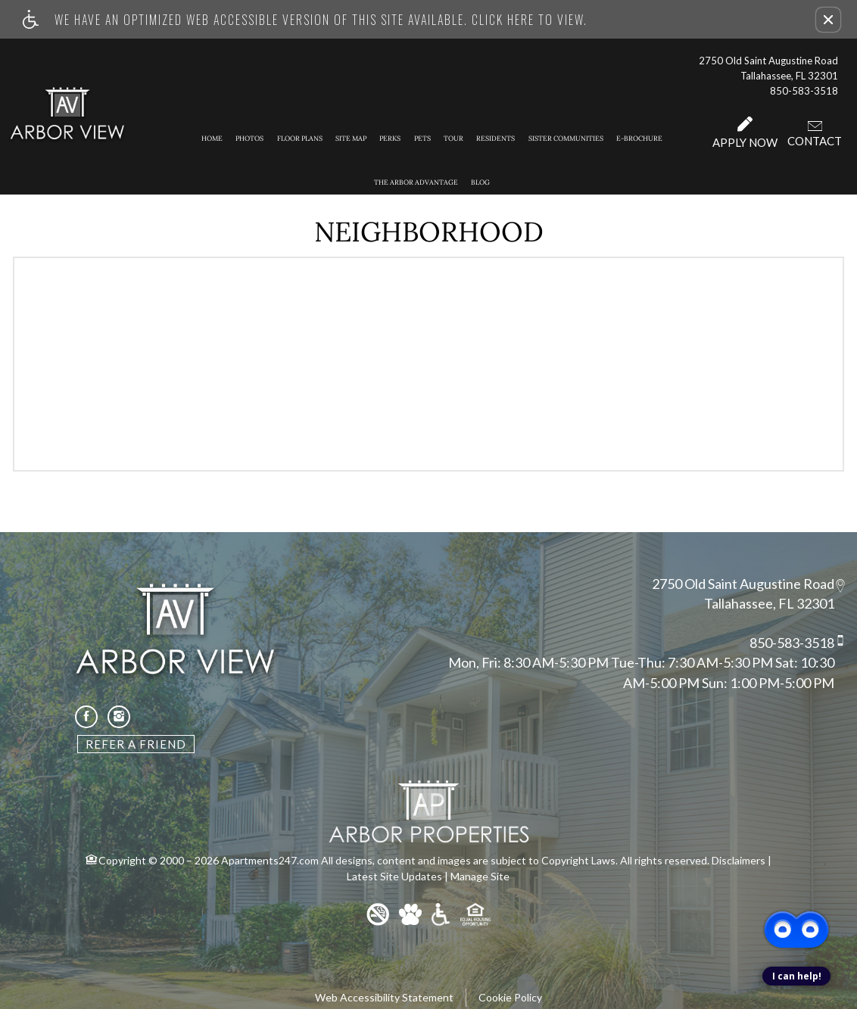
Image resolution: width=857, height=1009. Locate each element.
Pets (422, 138)
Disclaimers (738, 860)
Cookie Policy (510, 997)
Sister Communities (565, 138)
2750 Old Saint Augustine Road (743, 583)
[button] (828, 20)
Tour (453, 138)
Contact (814, 133)
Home (212, 138)
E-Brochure (639, 138)
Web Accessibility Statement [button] (384, 997)
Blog (480, 182)
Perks (389, 138)
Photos (249, 138)
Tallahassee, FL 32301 (769, 604)
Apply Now (745, 133)
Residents (495, 138)
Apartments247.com (270, 860)
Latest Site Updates (394, 876)
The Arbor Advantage (416, 182)
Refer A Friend (136, 744)
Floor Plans (300, 138)
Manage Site (480, 876)
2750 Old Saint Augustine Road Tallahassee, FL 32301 (768, 68)
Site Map (350, 138)
